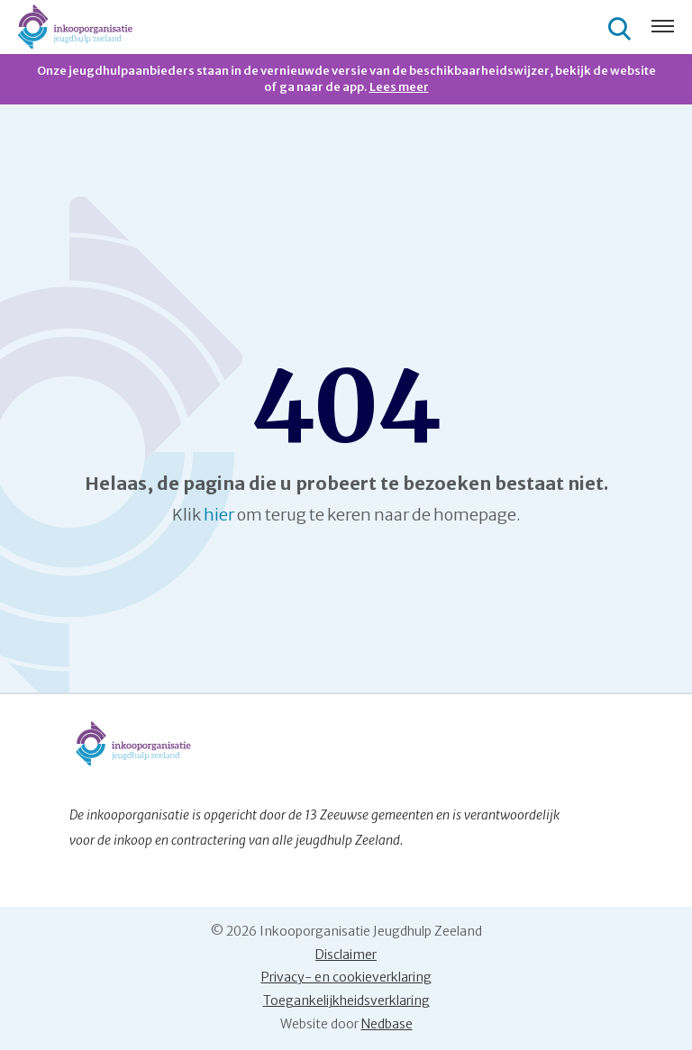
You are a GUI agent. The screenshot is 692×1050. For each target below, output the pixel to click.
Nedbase (387, 1024)
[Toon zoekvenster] (621, 27)
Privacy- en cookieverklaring (346, 977)
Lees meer (399, 87)
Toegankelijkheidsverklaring (346, 1000)
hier (219, 514)
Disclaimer (346, 954)
